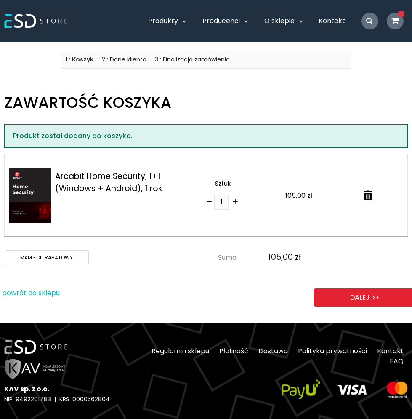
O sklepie (279, 21)
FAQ (397, 361)
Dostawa (273, 351)
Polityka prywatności (332, 351)
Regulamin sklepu (180, 351)
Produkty (163, 21)
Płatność (233, 351)
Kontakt (332, 21)
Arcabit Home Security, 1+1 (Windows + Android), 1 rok (108, 182)
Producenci (221, 21)
